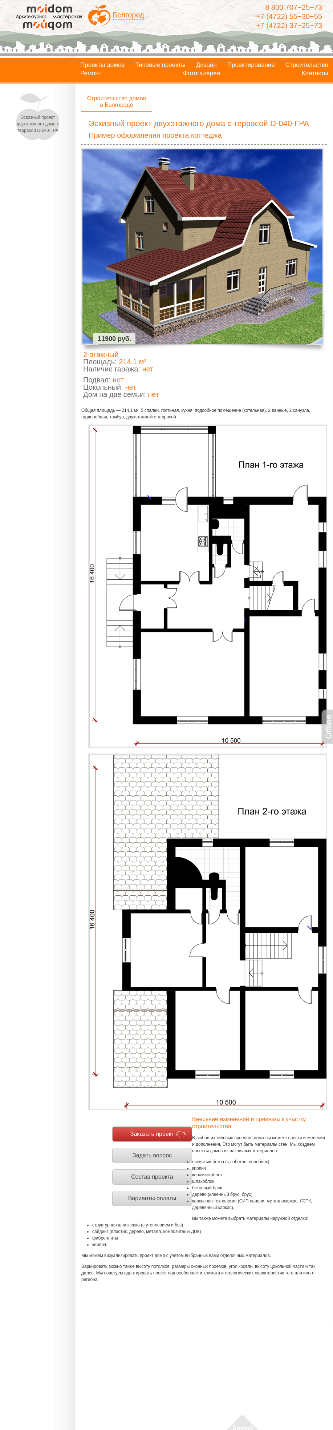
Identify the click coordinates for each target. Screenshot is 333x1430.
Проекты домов (102, 65)
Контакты (315, 73)
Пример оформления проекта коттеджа (155, 135)
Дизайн (206, 65)
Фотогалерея (201, 73)
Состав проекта (152, 1177)
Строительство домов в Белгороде (116, 101)
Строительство (306, 65)
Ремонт (90, 73)
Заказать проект (152, 1134)
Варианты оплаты (152, 1198)
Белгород (128, 15)
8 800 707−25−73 (293, 7)
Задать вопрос (152, 1155)
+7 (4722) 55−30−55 (289, 16)
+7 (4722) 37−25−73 (289, 25)
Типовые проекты (160, 65)
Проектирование (251, 65)
